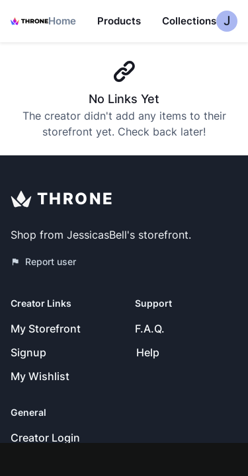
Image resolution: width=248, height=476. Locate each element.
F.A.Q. (150, 328)
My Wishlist (40, 376)
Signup (28, 352)
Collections (189, 21)
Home (62, 21)
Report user (43, 261)
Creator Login (45, 437)
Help (147, 352)
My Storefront (46, 328)
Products (119, 21)
